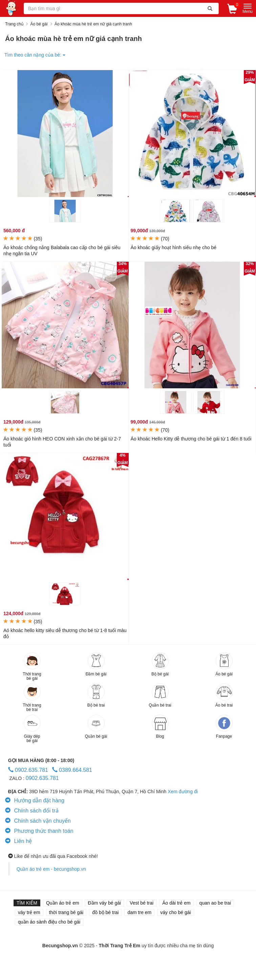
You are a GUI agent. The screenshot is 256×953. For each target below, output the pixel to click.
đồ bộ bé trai (105, 912)
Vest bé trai (141, 903)
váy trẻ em (29, 912)
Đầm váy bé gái (104, 903)
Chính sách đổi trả (32, 811)
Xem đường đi (183, 791)
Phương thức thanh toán (39, 831)
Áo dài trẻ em (176, 903)
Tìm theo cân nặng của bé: (34, 55)
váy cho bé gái (175, 912)
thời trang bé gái (66, 912)
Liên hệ (18, 841)
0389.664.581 (72, 770)
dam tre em (139, 912)
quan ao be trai (215, 903)
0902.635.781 (28, 770)
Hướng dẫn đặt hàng (34, 800)
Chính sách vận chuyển (38, 821)
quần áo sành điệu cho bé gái (49, 922)
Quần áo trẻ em (62, 903)
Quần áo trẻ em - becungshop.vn (51, 869)
